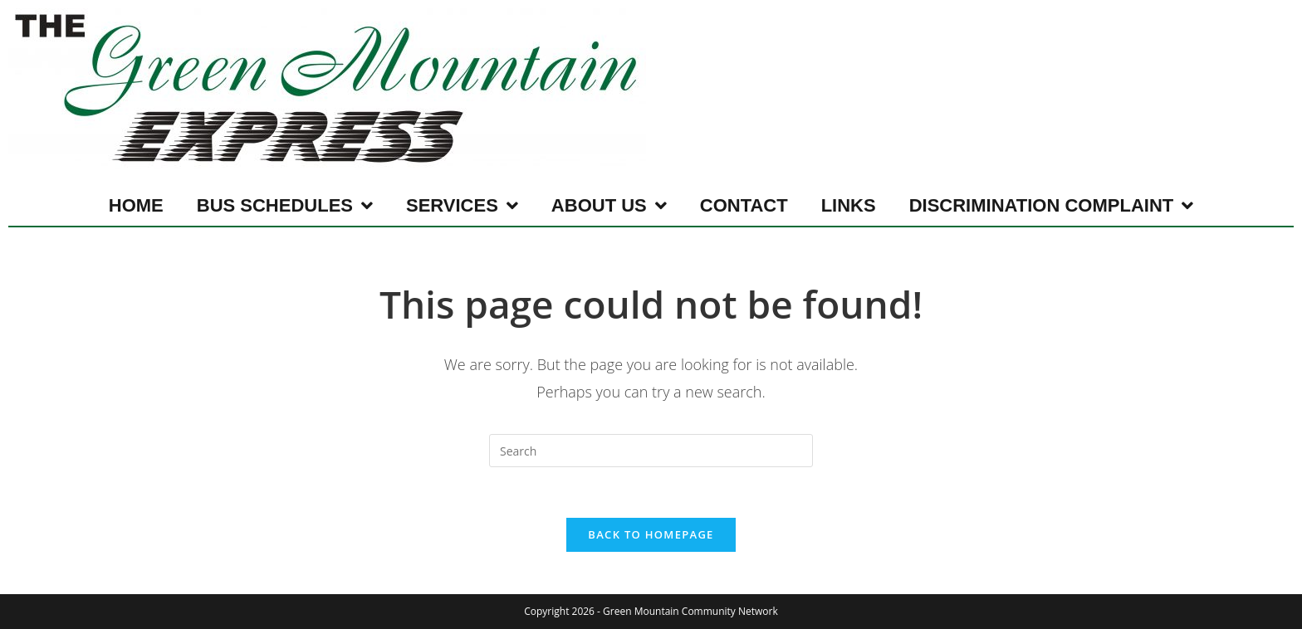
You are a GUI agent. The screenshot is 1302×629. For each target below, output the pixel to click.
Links (848, 205)
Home (136, 205)
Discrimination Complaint (1051, 205)
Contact (744, 205)
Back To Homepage (650, 534)
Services (462, 205)
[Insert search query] (651, 450)
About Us (609, 205)
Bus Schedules (285, 205)
